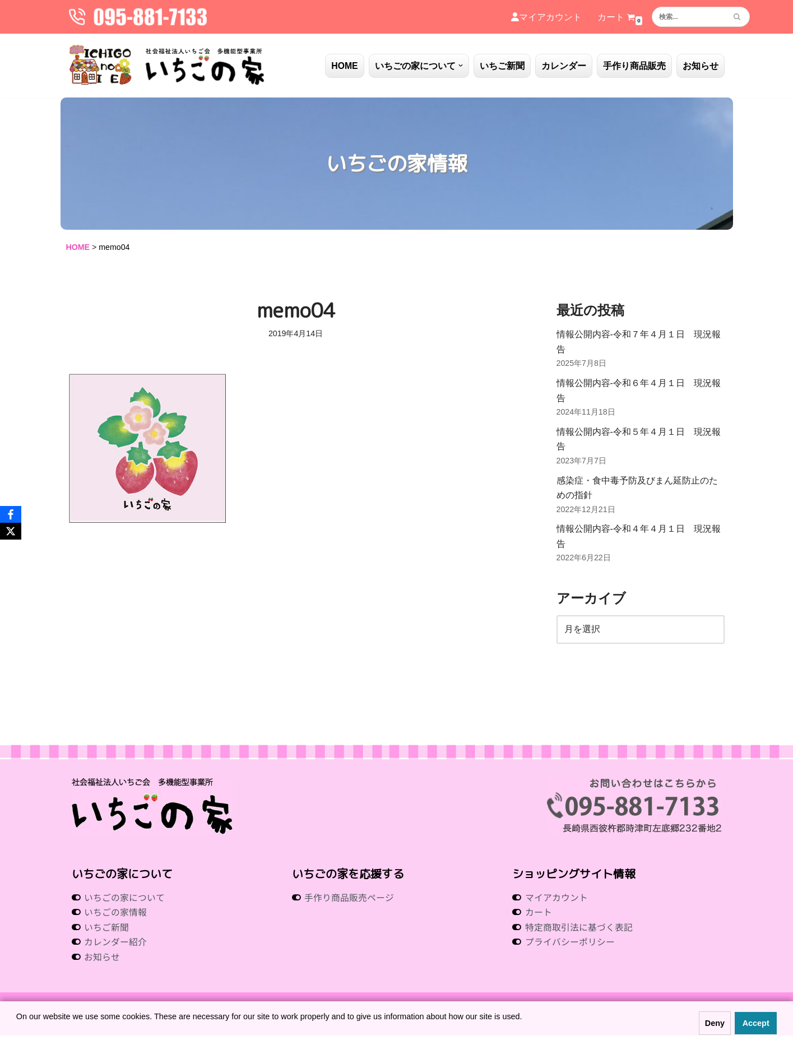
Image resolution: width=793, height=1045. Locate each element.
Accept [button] (756, 1023)
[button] (460, 65)
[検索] (688, 17)
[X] (10, 531)
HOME (344, 66)
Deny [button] (715, 1023)
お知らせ (700, 66)
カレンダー (563, 66)
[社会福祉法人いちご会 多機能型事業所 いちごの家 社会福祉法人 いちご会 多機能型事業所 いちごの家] (167, 65)
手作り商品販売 (634, 66)
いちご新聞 (502, 66)
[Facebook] (10, 514)
